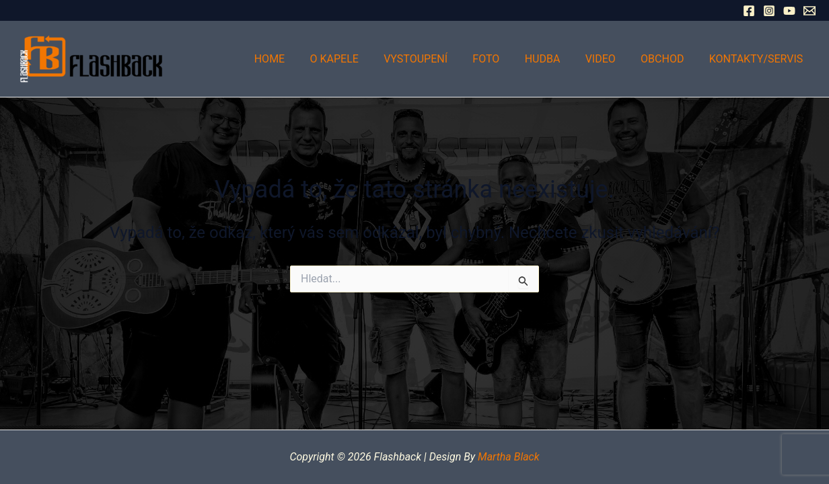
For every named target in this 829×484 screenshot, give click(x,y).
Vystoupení (435, 58)
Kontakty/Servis (758, 58)
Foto (502, 58)
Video (609, 58)
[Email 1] (809, 11)
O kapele (357, 58)
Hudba (555, 58)
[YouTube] (789, 11)
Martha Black (509, 456)
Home (296, 58)
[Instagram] (769, 11)
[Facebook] (749, 11)
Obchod (667, 58)
